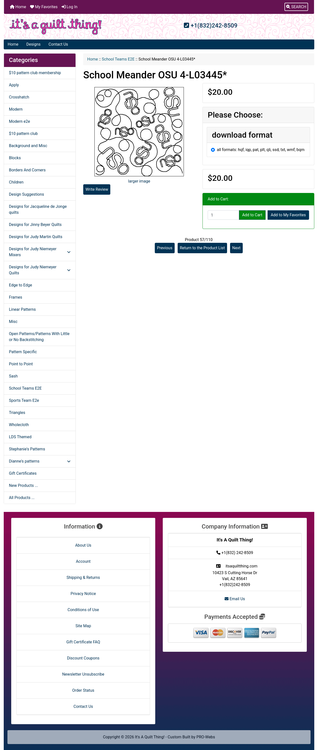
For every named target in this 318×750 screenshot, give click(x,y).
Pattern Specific (23, 351)
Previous (164, 248)
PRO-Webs (206, 737)
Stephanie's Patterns (27, 449)
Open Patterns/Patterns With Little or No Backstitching (39, 336)
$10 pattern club (23, 133)
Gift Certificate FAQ (83, 642)
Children (16, 182)
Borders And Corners (27, 170)
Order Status (83, 690)
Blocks (15, 158)
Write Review (96, 189)
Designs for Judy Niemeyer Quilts (40, 270)
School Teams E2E (118, 59)
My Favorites (44, 6)
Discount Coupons (83, 658)
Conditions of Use (83, 609)
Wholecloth (19, 424)
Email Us (235, 598)
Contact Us (58, 44)
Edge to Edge (20, 285)
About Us (83, 545)
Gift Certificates (23, 473)
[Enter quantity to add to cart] (223, 215)
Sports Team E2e (24, 400)
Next (236, 248)
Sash (13, 376)
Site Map (83, 626)
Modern (16, 109)
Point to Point (21, 364)
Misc (13, 321)
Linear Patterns (22, 309)
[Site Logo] (56, 26)
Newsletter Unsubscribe (83, 674)
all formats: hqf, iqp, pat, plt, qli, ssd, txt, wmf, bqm (261, 149)
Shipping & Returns (83, 577)
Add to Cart (252, 215)
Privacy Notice (83, 593)
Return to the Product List (202, 248)
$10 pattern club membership (35, 72)
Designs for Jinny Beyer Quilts (35, 224)
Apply (14, 85)
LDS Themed (20, 437)
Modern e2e (19, 121)
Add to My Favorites (288, 215)
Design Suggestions (26, 194)
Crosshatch (19, 97)
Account (83, 561)
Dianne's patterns (40, 461)
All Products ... (22, 497)
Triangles (17, 412)
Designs (33, 44)
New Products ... (23, 485)
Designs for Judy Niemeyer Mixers (40, 252)
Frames (15, 297)
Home (18, 6)
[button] (296, 7)
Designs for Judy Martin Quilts (35, 236)
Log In (70, 6)
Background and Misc (28, 145)
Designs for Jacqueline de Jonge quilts (38, 209)
